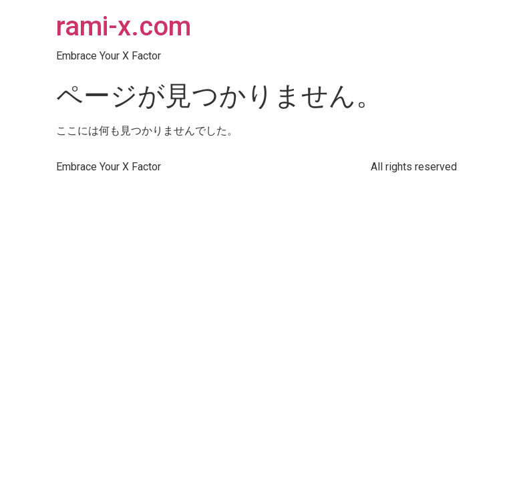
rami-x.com (123, 26)
